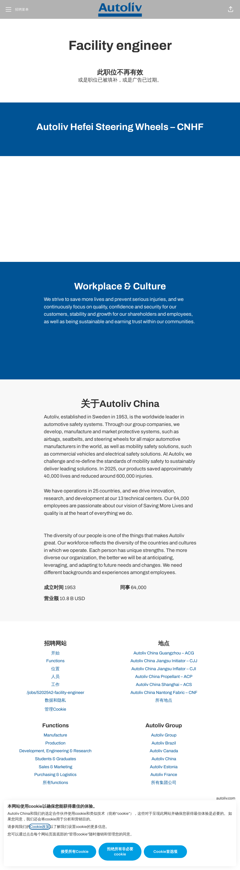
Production (55, 743)
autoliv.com (225, 798)
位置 (55, 668)
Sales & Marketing (55, 766)
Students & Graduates (55, 758)
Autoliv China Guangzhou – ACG (163, 653)
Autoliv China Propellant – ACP (163, 676)
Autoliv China (164, 758)
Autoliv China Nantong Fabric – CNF (163, 692)
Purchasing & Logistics (55, 774)
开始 (55, 653)
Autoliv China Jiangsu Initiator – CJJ (163, 660)
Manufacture (55, 735)
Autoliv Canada (164, 750)
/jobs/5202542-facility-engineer (55, 692)
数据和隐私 (55, 700)
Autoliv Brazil (164, 743)
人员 (55, 676)
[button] (230, 9)
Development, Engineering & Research (55, 750)
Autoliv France (163, 774)
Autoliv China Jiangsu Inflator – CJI (163, 668)
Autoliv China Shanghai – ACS (164, 684)
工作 (55, 684)
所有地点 (163, 700)
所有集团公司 (163, 782)
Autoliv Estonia (164, 766)
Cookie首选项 (165, 852)
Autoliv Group (163, 735)
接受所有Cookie (74, 852)
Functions (55, 660)
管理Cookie (55, 709)
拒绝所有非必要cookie (120, 851)
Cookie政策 (40, 827)
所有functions (55, 782)
